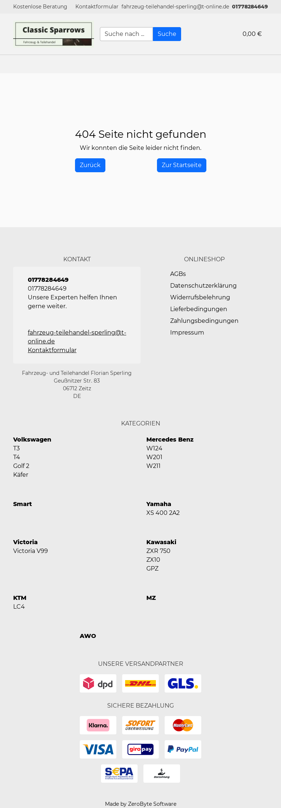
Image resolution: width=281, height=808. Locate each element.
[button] (97, 7)
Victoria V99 (30, 550)
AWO (88, 635)
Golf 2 (21, 465)
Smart (22, 504)
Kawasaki (161, 542)
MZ (151, 597)
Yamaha (158, 504)
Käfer (20, 474)
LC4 (19, 606)
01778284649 (250, 6)
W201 (154, 457)
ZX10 (153, 559)
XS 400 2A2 (163, 512)
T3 (16, 448)
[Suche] (167, 34)
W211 (153, 465)
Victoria (25, 542)
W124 (154, 448)
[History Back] (90, 165)
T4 (16, 457)
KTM (19, 597)
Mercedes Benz (170, 439)
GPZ (152, 568)
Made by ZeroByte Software (140, 804)
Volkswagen (32, 439)
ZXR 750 (158, 550)
